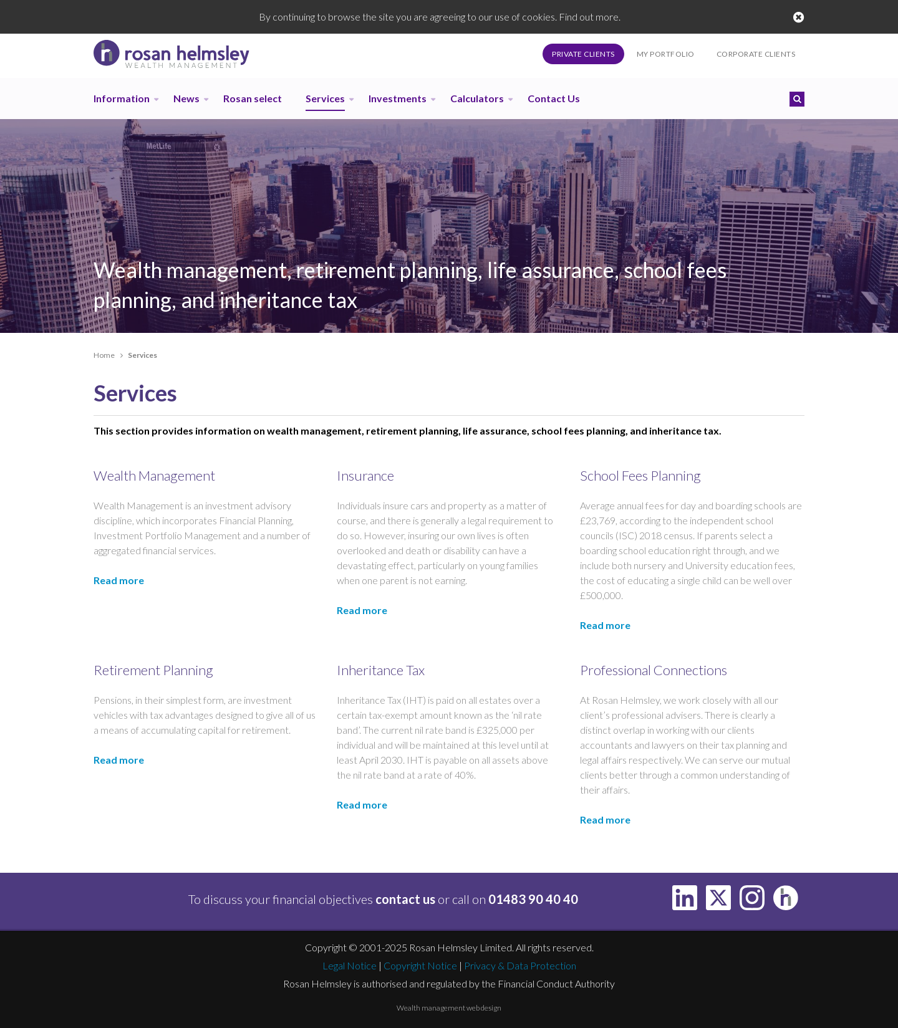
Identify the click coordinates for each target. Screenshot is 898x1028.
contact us (405, 898)
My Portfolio (666, 54)
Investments (398, 98)
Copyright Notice (420, 965)
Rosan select (252, 98)
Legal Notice (349, 965)
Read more (119, 580)
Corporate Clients (756, 54)
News (186, 98)
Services (325, 98)
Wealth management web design (449, 1007)
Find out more (589, 16)
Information (122, 98)
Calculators (477, 98)
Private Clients (583, 54)
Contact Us (554, 98)
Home (104, 355)
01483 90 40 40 (533, 898)
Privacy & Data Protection (520, 965)
